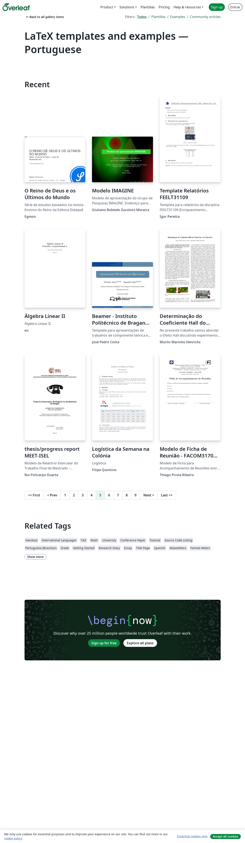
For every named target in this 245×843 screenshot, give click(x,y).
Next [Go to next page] (148, 495)
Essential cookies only (192, 836)
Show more (35, 557)
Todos (142, 16)
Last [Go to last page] (166, 495)
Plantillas (158, 16)
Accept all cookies (225, 836)
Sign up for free (104, 643)
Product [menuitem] (106, 7)
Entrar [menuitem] (235, 7)
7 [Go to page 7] (118, 495)
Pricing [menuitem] (164, 7)
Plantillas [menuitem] (148, 7)
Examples (177, 16)
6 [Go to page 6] (109, 495)
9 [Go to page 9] (135, 495)
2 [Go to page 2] (74, 495)
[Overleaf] (16, 7)
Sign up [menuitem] (217, 7)
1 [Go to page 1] (65, 495)
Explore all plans (140, 643)
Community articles (205, 16)
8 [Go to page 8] (127, 495)
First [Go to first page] (34, 495)
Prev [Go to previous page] (52, 495)
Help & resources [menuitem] (187, 7)
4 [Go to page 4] (91, 495)
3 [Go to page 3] (83, 495)
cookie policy (13, 838)
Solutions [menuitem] (126, 7)
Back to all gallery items (44, 17)
